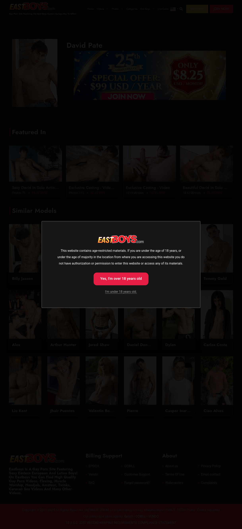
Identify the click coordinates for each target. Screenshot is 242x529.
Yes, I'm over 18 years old (121, 278)
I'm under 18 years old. (121, 292)
